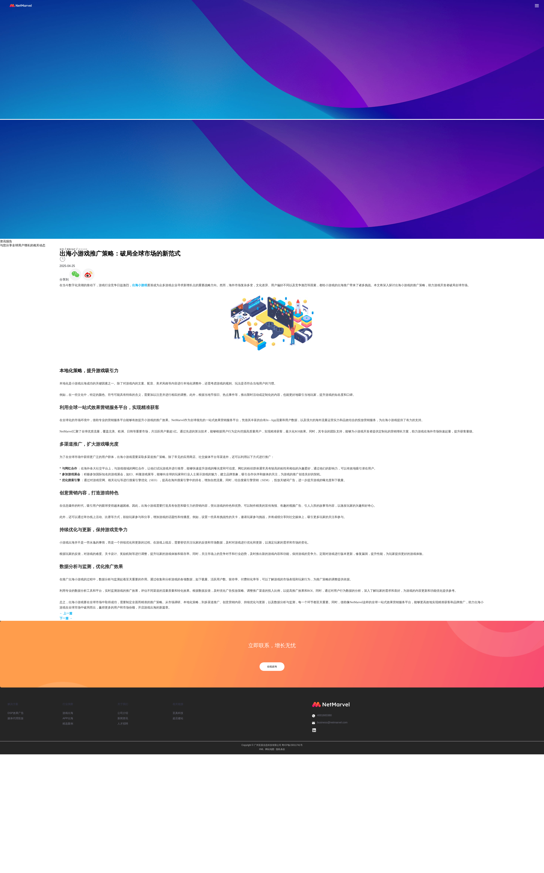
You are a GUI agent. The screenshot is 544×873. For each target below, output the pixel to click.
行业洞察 (68, 704)
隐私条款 (280, 749)
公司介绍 (122, 712)
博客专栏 (71, 249)
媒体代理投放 (15, 718)
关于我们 (122, 704)
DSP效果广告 (16, 712)
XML (261, 749)
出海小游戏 (139, 285)
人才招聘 (122, 723)
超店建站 (178, 718)
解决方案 (13, 704)
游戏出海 (68, 712)
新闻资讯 (122, 718)
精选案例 (68, 723)
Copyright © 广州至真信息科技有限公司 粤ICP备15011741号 (272, 745)
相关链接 (178, 704)
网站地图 (269, 749)
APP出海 (68, 718)
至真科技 (178, 712)
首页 (62, 249)
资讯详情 (82, 249)
